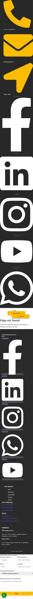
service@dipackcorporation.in (11, 521)
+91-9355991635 (7, 510)
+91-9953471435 (7, 505)
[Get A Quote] (20, 316)
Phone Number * (25, 559)
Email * (8, 565)
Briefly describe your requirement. (16, 584)
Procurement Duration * (16, 572)
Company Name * (8, 559)
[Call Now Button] (4, 595)
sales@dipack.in (7, 516)
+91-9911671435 (7, 507)
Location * (25, 565)
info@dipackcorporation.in (10, 518)
